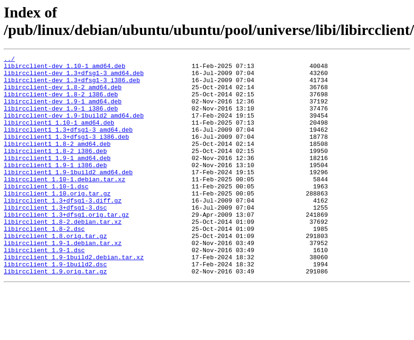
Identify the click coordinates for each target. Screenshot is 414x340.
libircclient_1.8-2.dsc (44, 264)
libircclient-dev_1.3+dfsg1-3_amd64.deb (74, 77)
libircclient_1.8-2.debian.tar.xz (63, 255)
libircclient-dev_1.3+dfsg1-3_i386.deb (72, 85)
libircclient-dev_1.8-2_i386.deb (61, 102)
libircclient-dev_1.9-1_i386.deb (61, 119)
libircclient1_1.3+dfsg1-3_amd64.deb (68, 145)
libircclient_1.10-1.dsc (46, 213)
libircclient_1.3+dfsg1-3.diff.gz (63, 230)
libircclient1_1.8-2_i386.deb (55, 170)
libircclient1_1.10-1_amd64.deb (59, 136)
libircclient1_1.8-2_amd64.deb (57, 162)
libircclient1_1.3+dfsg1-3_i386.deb (66, 153)
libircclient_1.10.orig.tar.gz (57, 221)
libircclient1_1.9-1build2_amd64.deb (68, 196)
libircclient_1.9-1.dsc (44, 289)
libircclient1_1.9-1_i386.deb (55, 187)
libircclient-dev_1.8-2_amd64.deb (63, 94)
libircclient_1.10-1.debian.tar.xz (64, 204)
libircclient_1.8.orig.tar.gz (55, 272)
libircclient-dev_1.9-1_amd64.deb (63, 111)
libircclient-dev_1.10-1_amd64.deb (64, 68)
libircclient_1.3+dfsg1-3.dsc (55, 238)
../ (9, 60)
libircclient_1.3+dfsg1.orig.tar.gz (66, 247)
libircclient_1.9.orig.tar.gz (55, 315)
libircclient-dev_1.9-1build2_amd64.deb (74, 128)
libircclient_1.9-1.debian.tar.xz (63, 281)
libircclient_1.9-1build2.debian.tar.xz (74, 298)
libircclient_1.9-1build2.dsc (55, 306)
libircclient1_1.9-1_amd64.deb (57, 179)
